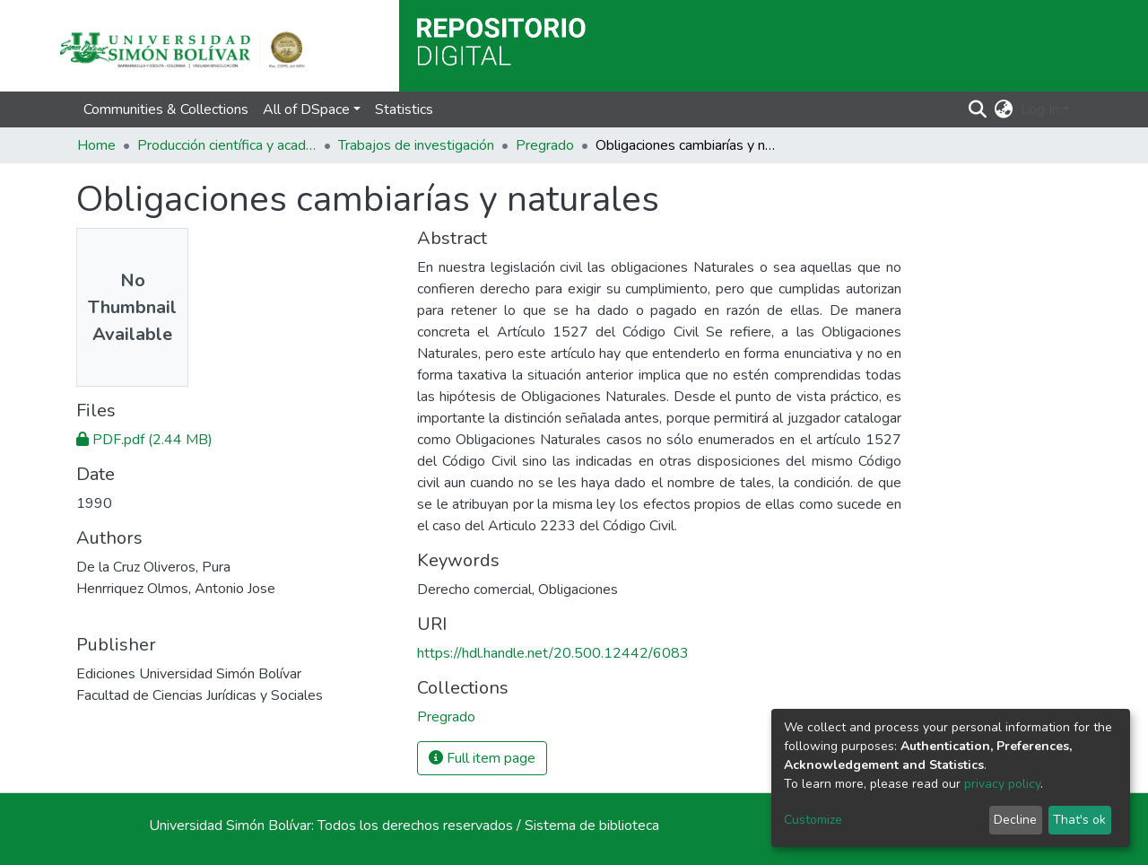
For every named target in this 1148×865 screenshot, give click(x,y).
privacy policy (1002, 783)
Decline (1015, 819)
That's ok (1079, 819)
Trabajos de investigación (416, 145)
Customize (813, 819)
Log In (1040, 109)
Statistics (404, 109)
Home (96, 145)
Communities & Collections (165, 109)
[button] (1004, 109)
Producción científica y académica (227, 145)
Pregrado (545, 145)
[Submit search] (978, 109)
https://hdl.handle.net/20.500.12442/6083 (553, 653)
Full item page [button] (482, 758)
